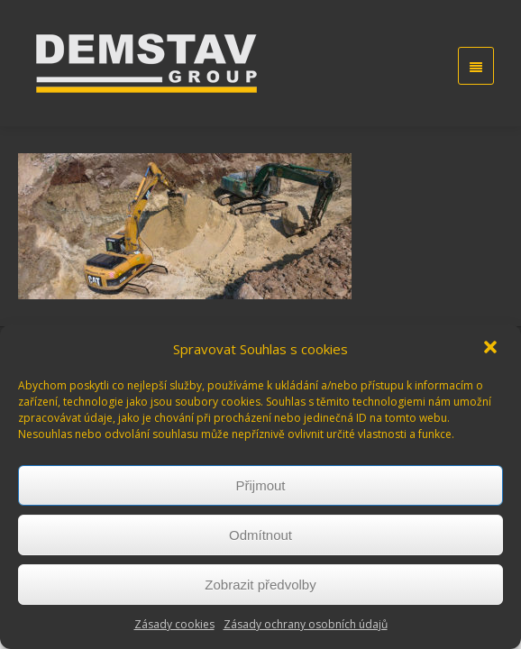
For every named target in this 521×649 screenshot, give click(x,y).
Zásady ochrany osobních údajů (306, 624)
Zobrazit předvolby (260, 584)
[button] (492, 349)
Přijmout (260, 485)
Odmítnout (260, 535)
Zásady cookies (174, 624)
